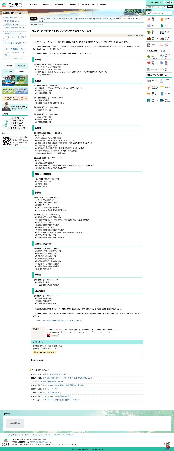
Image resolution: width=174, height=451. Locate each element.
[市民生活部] (72, 18)
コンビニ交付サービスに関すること (15, 53)
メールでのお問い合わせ (11, 435)
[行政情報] (61, 18)
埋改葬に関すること (11, 21)
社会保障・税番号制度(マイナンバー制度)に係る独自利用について (68, 378)
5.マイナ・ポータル (50, 389)
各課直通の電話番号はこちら (41, 442)
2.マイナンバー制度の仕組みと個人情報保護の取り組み (64, 385)
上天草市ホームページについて (63, 435)
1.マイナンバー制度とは (52, 393)
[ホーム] (42, 18)
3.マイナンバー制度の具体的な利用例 (57, 396)
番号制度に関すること (12, 34)
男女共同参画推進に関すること (15, 44)
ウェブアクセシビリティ (41, 435)
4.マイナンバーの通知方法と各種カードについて (61, 400)
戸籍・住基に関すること (13, 17)
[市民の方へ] (51, 18)
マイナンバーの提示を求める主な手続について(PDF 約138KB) (58, 321)
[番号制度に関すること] (103, 18)
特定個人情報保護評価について (55, 374)
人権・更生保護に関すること (15, 49)
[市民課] (82, 18)
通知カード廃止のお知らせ (53, 381)
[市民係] (89, 18)
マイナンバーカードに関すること (15, 38)
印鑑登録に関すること (12, 24)
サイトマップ (26, 435)
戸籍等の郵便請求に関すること (15, 29)
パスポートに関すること (13, 58)
